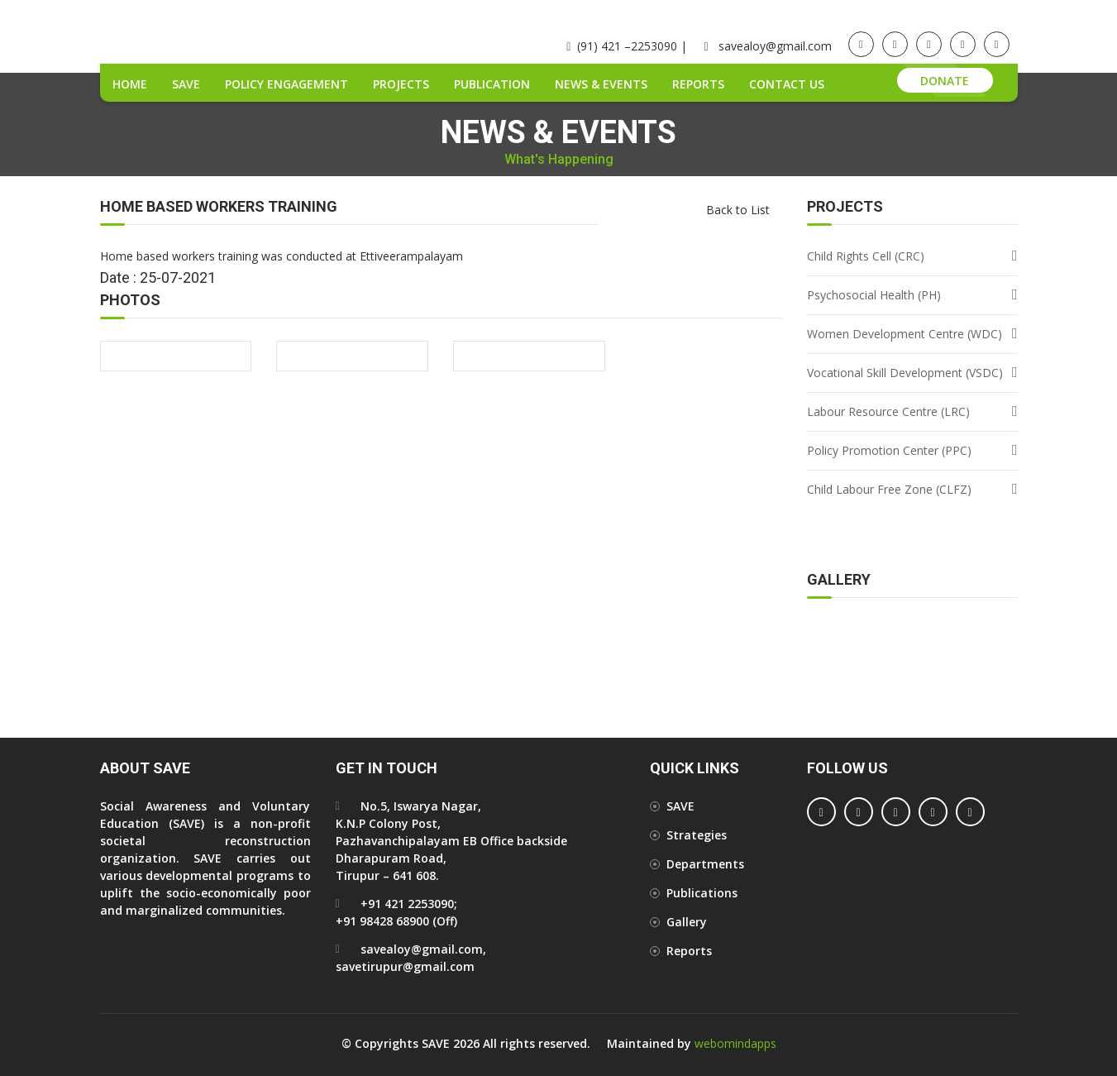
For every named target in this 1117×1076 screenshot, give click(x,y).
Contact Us (786, 84)
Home (129, 84)
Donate (944, 80)
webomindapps (735, 1043)
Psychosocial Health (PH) (874, 295)
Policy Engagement (286, 84)
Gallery (686, 922)
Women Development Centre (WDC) (904, 334)
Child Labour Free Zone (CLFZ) (889, 489)
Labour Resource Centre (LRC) (888, 411)
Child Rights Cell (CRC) (865, 256)
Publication (492, 84)
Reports (698, 84)
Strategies (696, 835)
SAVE (186, 84)
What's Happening (558, 159)
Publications (702, 893)
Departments (705, 864)
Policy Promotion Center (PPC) (889, 450)
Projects (401, 84)
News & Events (601, 84)
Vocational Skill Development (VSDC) (905, 372)
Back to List (738, 210)
